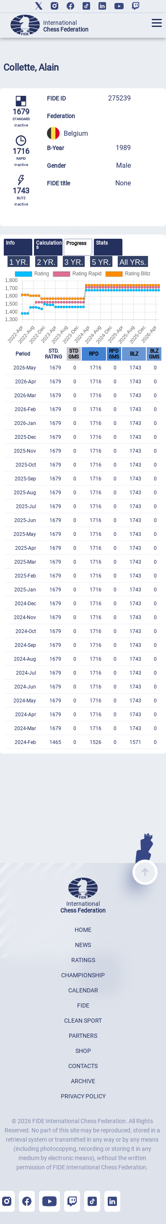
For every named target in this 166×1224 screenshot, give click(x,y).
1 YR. (18, 262)
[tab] (18, 247)
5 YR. (101, 262)
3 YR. (74, 262)
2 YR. (46, 262)
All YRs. (132, 262)
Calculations (49, 245)
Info (10, 243)
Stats (102, 243)
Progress (76, 243)
